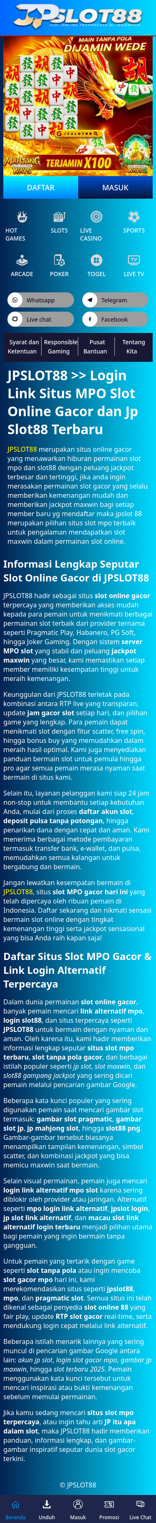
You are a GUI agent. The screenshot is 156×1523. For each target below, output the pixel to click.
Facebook (105, 319)
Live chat (29, 319)
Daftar (40, 187)
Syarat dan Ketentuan (23, 346)
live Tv (134, 266)
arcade (22, 266)
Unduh (47, 1509)
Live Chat (140, 1509)
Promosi (109, 1509)
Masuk (115, 187)
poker (59, 266)
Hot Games (16, 226)
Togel (96, 266)
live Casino (91, 226)
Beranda (15, 1509)
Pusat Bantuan (95, 346)
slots (59, 222)
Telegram (104, 299)
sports (134, 222)
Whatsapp (31, 299)
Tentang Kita (133, 346)
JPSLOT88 (22, 449)
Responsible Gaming (61, 346)
